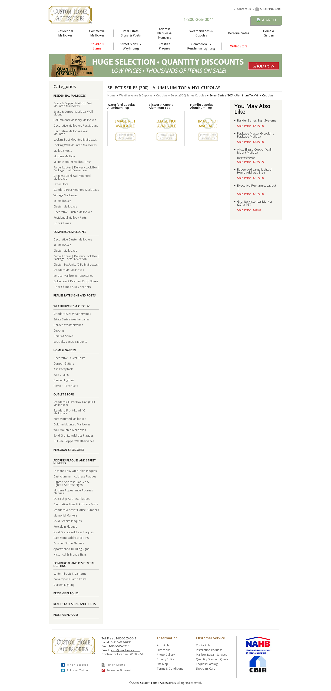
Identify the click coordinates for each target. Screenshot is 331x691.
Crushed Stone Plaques (68, 543)
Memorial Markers (65, 515)
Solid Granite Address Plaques (73, 435)
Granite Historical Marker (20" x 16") (254, 203)
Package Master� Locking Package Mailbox (255, 135)
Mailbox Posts (62, 150)
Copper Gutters (63, 363)
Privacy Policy (166, 659)
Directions (163, 650)
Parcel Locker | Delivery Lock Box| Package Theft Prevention (76, 168)
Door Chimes (62, 223)
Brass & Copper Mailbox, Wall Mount (73, 113)
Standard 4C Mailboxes (68, 270)
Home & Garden (269, 33)
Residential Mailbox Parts (69, 217)
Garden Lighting (63, 380)
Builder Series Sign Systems (256, 120)
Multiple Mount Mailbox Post (72, 161)
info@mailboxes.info (125, 650)
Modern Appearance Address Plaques (73, 491)
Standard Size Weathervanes (72, 313)
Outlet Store (238, 46)
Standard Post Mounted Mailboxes (76, 189)
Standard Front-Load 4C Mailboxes (69, 411)
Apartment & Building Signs (71, 548)
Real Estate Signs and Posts (74, 295)
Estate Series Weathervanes (71, 319)
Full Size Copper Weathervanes (73, 441)
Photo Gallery (166, 655)
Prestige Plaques (164, 46)
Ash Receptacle (63, 369)
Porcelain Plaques (65, 526)
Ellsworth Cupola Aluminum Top (161, 106)
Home (111, 95)
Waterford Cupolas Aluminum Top (121, 106)
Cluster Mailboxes (65, 206)
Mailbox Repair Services (211, 655)
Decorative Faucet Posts (69, 357)
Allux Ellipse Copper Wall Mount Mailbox (254, 151)
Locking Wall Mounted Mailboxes (74, 145)
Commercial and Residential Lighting (74, 564)
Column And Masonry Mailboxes (74, 120)
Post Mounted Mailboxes (69, 418)
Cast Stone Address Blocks (71, 537)
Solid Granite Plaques (67, 521)
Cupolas (58, 330)
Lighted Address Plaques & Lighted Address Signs (71, 483)
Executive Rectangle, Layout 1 (256, 187)
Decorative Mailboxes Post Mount (75, 125)
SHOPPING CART (268, 9)
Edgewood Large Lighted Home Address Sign (254, 171)
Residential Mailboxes (65, 33)
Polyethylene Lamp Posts (69, 579)
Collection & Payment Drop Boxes (75, 281)
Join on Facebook (74, 665)
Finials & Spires (63, 336)
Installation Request (209, 650)
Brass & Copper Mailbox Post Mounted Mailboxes (72, 104)
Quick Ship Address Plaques (71, 498)
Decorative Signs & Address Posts (75, 504)
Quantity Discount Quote (212, 659)
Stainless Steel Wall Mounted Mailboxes (72, 177)
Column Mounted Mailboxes (71, 424)
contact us (244, 9)
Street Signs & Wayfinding (130, 46)
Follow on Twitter (74, 670)
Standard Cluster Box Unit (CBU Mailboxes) (74, 403)
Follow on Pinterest (116, 670)
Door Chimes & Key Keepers (72, 286)
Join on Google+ (114, 665)
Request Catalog (207, 664)
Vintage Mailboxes (65, 195)
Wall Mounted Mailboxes (69, 429)
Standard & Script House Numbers (76, 509)
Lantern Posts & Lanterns (69, 573)
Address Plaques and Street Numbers (74, 461)
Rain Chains (61, 374)
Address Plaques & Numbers (164, 33)
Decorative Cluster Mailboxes (72, 212)
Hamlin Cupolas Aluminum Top (201, 106)
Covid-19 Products (65, 385)
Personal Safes (238, 33)
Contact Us (203, 645)
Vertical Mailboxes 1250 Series (73, 275)
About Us (163, 645)
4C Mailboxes (62, 200)
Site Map (162, 664)
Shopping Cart (205, 669)
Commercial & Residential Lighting (201, 46)
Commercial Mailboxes (97, 33)
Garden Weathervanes (68, 324)
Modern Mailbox (64, 156)
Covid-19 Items (97, 46)
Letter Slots (60, 184)
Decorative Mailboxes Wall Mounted (70, 132)
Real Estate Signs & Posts (131, 33)
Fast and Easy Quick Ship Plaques (75, 470)
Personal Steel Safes (68, 450)
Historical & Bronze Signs (69, 554)
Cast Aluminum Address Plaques (74, 476)
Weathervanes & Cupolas (201, 33)
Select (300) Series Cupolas (188, 95)
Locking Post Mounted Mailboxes (75, 139)
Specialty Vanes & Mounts (70, 341)
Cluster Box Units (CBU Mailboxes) (75, 264)
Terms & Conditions (170, 669)
